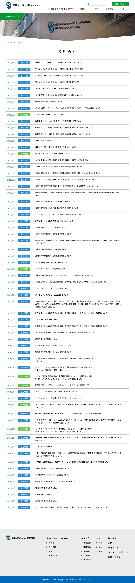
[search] (98, 3)
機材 (101, 546)
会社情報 (53, 546)
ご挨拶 (52, 542)
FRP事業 (87, 555)
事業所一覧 (54, 555)
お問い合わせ (119, 4)
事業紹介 (84, 9)
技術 (96, 9)
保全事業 (87, 551)
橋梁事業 (87, 542)
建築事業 (87, 546)
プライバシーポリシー (118, 551)
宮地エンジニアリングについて (60, 9)
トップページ (10, 42)
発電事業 (87, 559)
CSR (122, 9)
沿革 (51, 551)
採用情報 (109, 9)
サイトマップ (114, 546)
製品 (101, 551)
